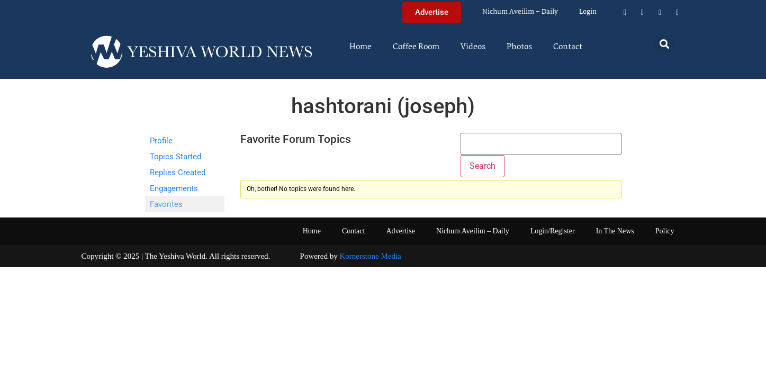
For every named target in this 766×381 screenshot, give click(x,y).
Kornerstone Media (370, 256)
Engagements (174, 188)
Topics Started (175, 156)
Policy (664, 231)
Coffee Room (416, 47)
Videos (473, 47)
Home (360, 47)
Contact (567, 47)
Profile (161, 141)
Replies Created (177, 172)
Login (588, 11)
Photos (519, 47)
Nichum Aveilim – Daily (520, 11)
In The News (615, 231)
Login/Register (552, 231)
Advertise (400, 231)
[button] (664, 43)
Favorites (166, 204)
